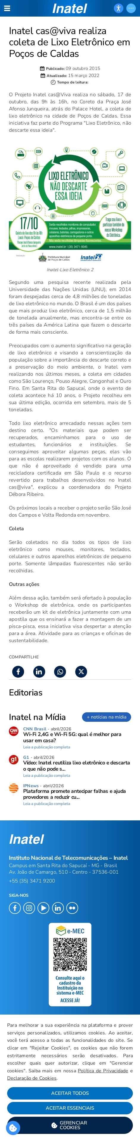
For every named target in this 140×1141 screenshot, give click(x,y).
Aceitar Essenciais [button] (70, 1108)
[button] (70, 1125)
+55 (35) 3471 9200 (32, 881)
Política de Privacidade (103, 1071)
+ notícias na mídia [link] (106, 717)
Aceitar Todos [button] (70, 1093)
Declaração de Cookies (31, 1078)
